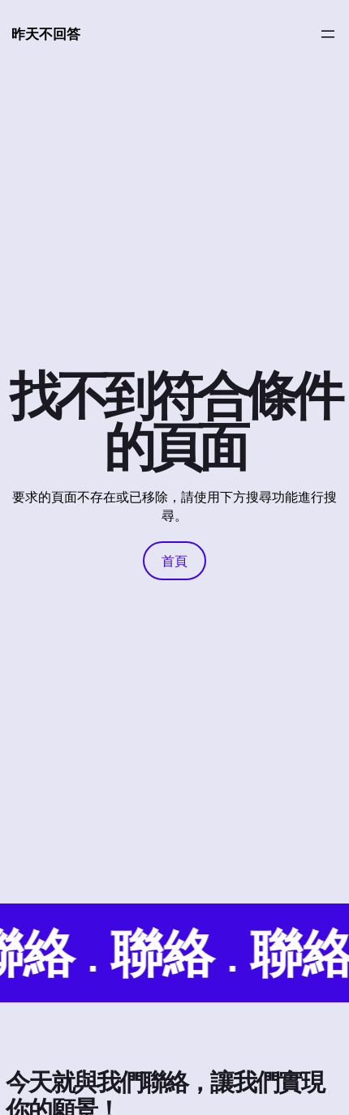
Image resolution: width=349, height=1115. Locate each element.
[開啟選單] (328, 34)
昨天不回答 (45, 33)
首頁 (174, 561)
